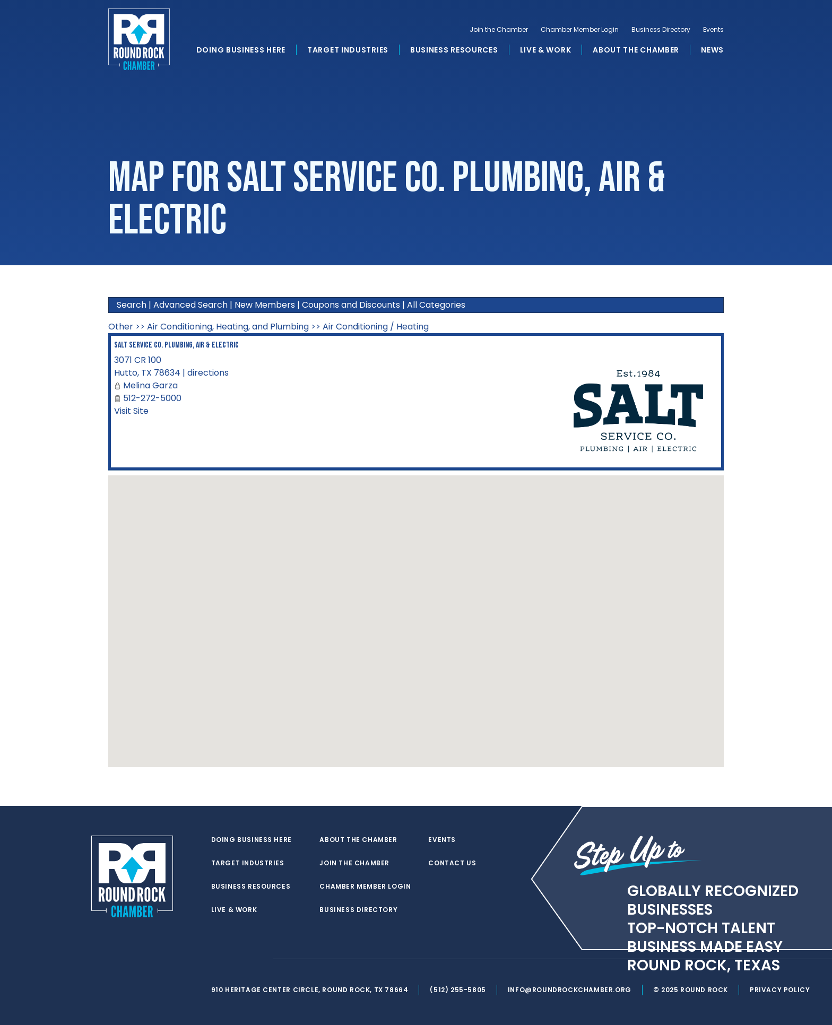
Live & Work (545, 50)
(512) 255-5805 (458, 989)
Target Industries (347, 50)
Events (713, 29)
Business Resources (454, 50)
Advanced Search (190, 305)
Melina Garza (150, 385)
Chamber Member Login (580, 29)
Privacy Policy (780, 989)
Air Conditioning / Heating (376, 326)
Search (131, 305)
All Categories (436, 305)
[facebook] (237, 959)
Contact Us (452, 863)
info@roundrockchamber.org (569, 989)
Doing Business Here (240, 50)
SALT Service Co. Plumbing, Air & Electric (176, 345)
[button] (416, 611)
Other (120, 326)
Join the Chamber (499, 29)
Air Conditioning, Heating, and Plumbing (228, 326)
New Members (265, 305)
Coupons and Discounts (351, 305)
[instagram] (259, 959)
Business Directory (660, 29)
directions (208, 373)
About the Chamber (636, 50)
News (712, 50)
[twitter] (216, 959)
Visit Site (131, 411)
